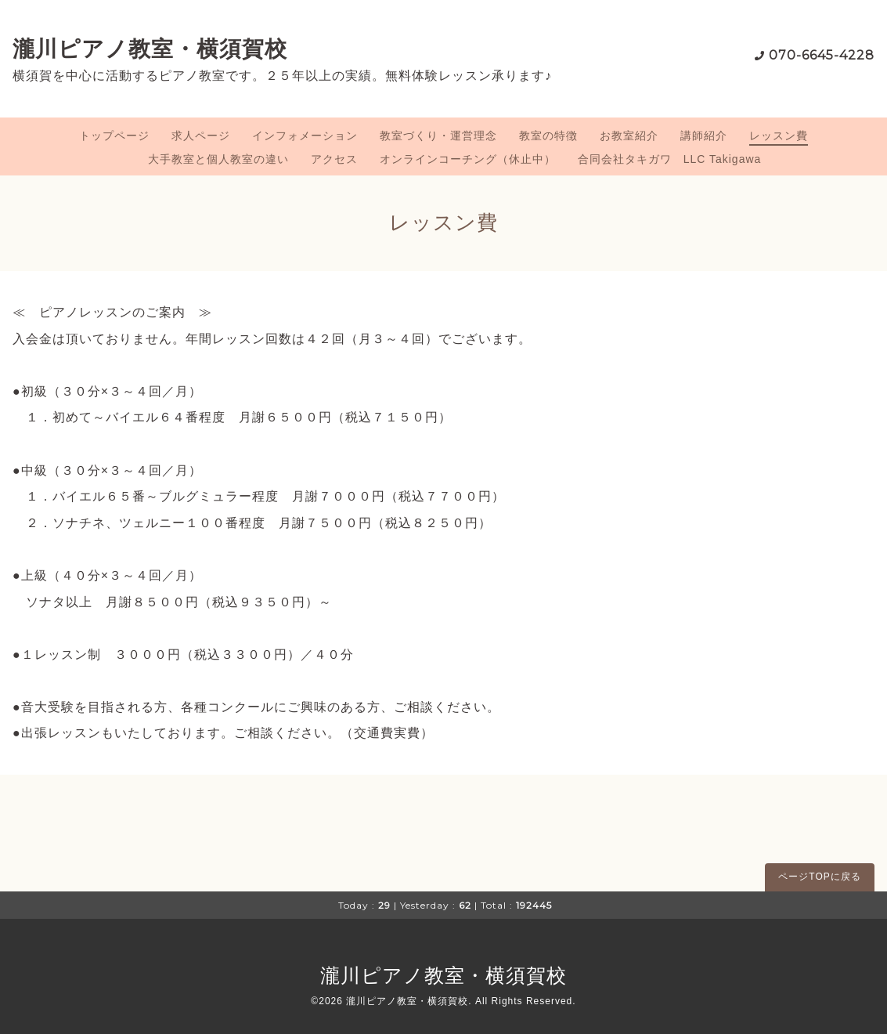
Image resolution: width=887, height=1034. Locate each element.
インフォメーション (305, 135)
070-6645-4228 (821, 55)
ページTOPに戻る (819, 876)
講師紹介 (703, 135)
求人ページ (200, 135)
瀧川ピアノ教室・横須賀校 (150, 48)
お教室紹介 (629, 135)
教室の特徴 (548, 135)
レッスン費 (778, 135)
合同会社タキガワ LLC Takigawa (670, 159)
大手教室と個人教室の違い (218, 159)
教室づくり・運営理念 (438, 135)
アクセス (334, 159)
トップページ (114, 135)
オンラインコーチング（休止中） (468, 159)
